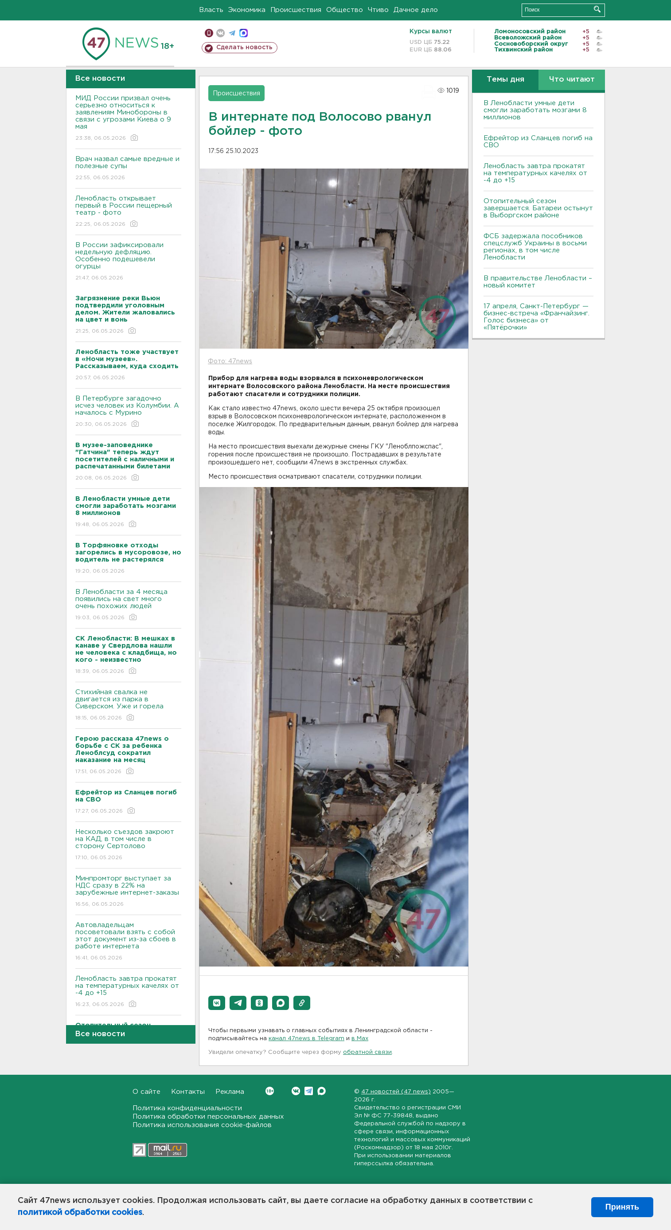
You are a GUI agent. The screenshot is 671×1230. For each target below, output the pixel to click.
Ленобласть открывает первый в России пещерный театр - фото (128, 212)
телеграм (232, 33)
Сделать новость (244, 47)
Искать (597, 9)
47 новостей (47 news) (396, 1091)
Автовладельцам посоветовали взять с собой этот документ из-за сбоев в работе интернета (128, 942)
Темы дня (505, 79)
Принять (622, 1206)
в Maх (359, 1038)
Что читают (572, 79)
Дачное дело (416, 10)
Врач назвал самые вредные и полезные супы (128, 168)
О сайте (146, 1092)
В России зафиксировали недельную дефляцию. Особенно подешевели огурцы (128, 262)
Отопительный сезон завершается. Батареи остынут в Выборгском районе (538, 208)
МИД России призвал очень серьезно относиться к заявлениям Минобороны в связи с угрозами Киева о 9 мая (128, 118)
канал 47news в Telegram (306, 1038)
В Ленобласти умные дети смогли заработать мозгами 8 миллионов (535, 110)
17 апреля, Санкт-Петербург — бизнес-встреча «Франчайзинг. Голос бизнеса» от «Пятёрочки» (536, 316)
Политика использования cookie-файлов (202, 1125)
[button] (216, 1003)
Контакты (188, 1092)
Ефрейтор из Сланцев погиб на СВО (538, 141)
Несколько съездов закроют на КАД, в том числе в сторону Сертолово (128, 845)
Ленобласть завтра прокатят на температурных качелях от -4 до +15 (128, 992)
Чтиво (378, 10)
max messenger (243, 33)
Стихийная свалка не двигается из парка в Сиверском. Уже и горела (128, 705)
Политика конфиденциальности (187, 1108)
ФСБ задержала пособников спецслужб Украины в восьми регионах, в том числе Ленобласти (535, 246)
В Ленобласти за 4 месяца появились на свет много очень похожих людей (128, 605)
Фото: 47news (230, 361)
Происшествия (295, 10)
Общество (344, 10)
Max (321, 1091)
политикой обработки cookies (80, 1212)
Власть (211, 10)
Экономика (246, 10)
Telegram (308, 1091)
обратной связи (367, 1052)
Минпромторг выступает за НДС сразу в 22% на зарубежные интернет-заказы (128, 892)
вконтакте (220, 33)
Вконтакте (269, 1091)
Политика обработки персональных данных (208, 1117)
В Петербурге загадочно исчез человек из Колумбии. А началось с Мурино (128, 412)
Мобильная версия (209, 33)
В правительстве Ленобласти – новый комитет (538, 281)
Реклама (229, 1092)
